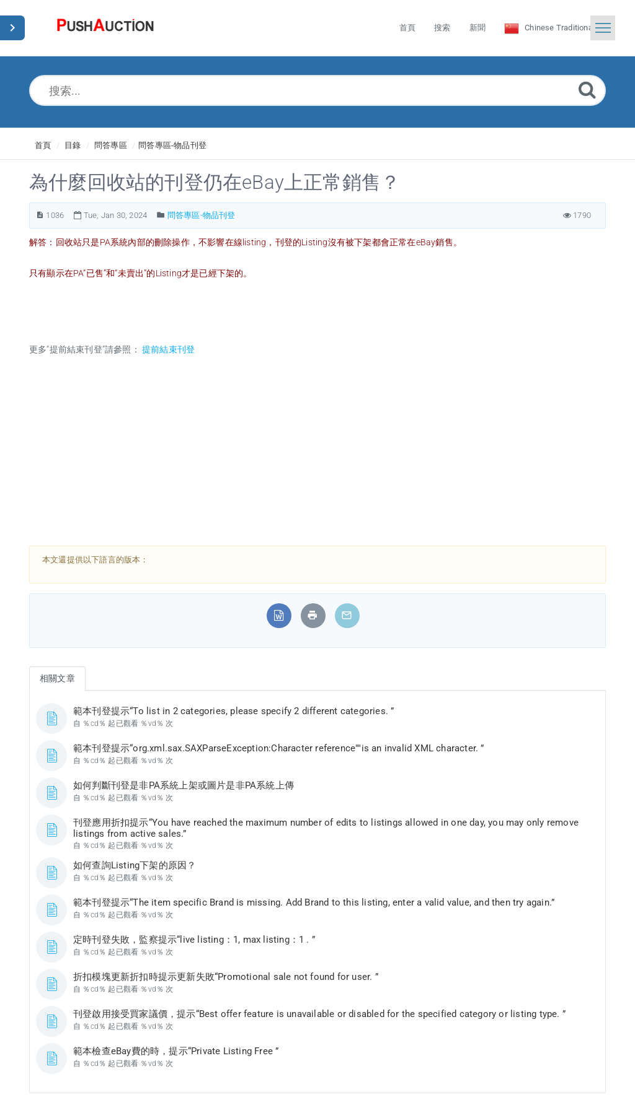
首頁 (43, 145)
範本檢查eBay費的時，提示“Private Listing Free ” (175, 1051)
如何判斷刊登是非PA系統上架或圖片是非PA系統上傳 (183, 785)
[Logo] (105, 27)
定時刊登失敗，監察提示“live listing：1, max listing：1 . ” (194, 939)
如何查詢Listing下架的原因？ (134, 865)
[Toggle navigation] (602, 27)
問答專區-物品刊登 (172, 145)
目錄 (72, 145)
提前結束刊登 (167, 349)
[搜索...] (317, 90)
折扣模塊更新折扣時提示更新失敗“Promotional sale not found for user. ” (225, 976)
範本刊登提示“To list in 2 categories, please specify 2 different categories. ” (233, 711)
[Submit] (587, 89)
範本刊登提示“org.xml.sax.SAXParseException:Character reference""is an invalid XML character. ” (278, 748)
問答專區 (110, 145)
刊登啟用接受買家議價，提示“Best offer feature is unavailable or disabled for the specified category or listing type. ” (319, 1014)
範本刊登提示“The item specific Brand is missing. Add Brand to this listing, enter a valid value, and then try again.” (313, 902)
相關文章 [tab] (57, 678)
